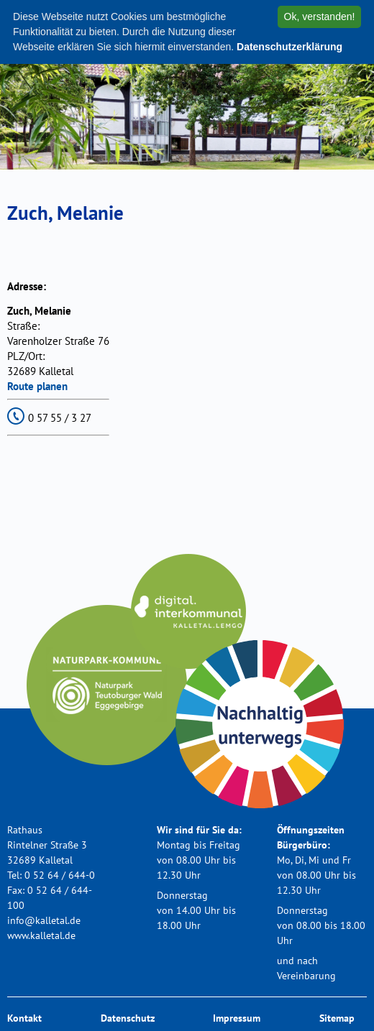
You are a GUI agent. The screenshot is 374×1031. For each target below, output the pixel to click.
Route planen (37, 386)
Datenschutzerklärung (289, 46)
